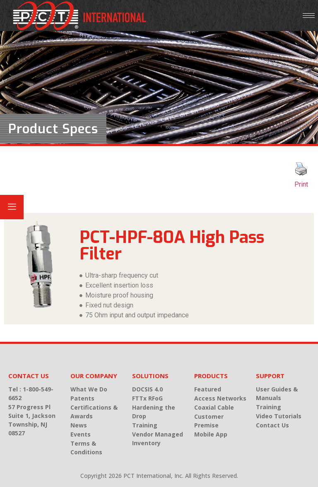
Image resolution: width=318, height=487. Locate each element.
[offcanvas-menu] (12, 207)
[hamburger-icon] (308, 15)
